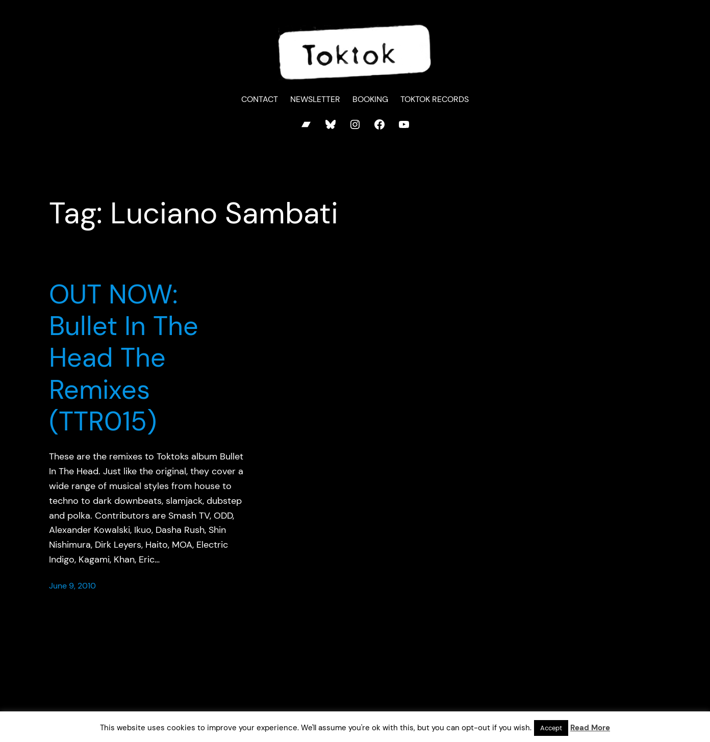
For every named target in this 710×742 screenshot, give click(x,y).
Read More (590, 728)
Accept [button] (551, 728)
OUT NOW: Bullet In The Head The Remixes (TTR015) (123, 358)
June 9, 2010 (72, 585)
